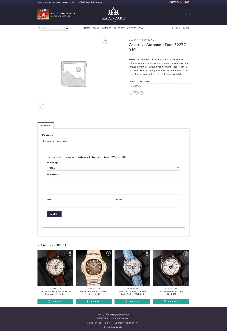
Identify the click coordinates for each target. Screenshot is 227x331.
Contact (132, 28)
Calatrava (136, 86)
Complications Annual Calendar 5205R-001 (170, 292)
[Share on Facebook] (131, 92)
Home (87, 28)
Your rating (52, 162)
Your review (53, 174)
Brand (96, 28)
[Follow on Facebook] (172, 28)
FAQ (141, 28)
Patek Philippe (146, 40)
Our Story (119, 28)
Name (50, 199)
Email (119, 199)
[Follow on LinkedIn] (187, 28)
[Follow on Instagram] (176, 28)
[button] (184, 14)
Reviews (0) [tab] (45, 125)
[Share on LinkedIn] (141, 92)
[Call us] (184, 28)
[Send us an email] (180, 28)
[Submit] (67, 28)
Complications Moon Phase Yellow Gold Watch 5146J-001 (55, 292)
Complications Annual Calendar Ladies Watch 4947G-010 (132, 292)
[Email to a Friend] (136, 92)
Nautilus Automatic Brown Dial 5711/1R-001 (94, 292)
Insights (106, 28)
